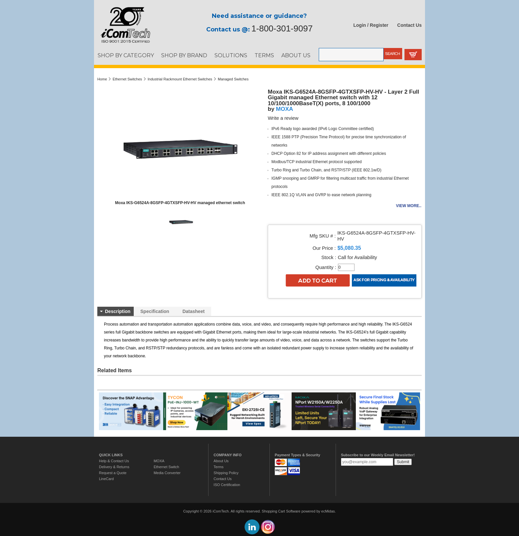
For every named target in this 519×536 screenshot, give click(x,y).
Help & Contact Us (114, 461)
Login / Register (371, 25)
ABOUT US (295, 55)
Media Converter (167, 473)
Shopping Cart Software (281, 511)
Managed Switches (233, 79)
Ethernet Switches (127, 79)
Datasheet (193, 311)
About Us (220, 461)
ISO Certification (226, 485)
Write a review (283, 118)
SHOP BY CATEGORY (126, 55)
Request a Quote (112, 473)
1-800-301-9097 (282, 28)
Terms (218, 467)
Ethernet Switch (166, 467)
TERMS (264, 55)
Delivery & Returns (114, 467)
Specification (154, 311)
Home (102, 79)
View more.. (408, 205)
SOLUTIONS (230, 55)
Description (117, 311)
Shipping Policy (225, 473)
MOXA (284, 109)
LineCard (106, 479)
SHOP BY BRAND (184, 55)
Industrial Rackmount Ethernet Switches (180, 79)
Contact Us (409, 25)
